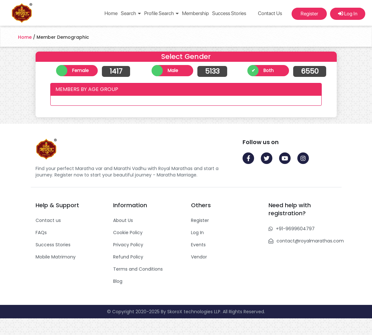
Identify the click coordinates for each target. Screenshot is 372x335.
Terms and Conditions (138, 269)
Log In (347, 14)
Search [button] (131, 13)
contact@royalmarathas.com (310, 241)
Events (198, 244)
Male (173, 70)
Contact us (48, 220)
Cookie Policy (128, 232)
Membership (195, 13)
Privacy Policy (128, 244)
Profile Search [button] (161, 13)
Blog (117, 281)
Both (268, 70)
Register (309, 14)
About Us (123, 220)
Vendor (199, 257)
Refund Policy (128, 257)
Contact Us (270, 13)
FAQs (41, 232)
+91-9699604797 (295, 228)
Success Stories (229, 13)
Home (111, 13)
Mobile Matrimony (56, 257)
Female (80, 70)
